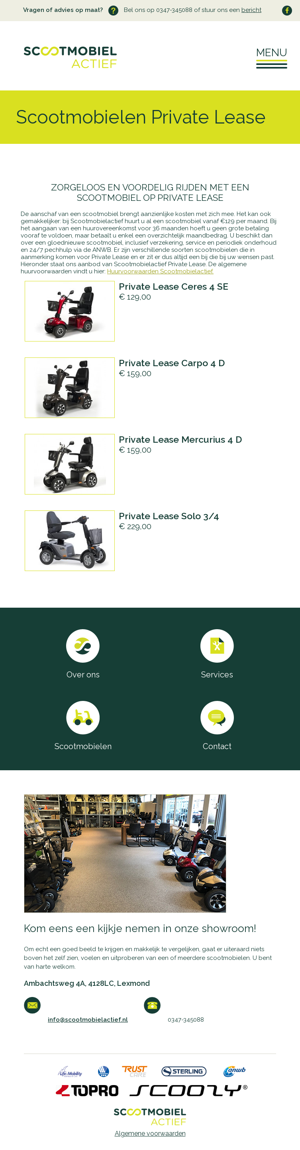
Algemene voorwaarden (150, 1133)
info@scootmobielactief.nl (88, 1019)
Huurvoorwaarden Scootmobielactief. (160, 271)
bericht (251, 10)
